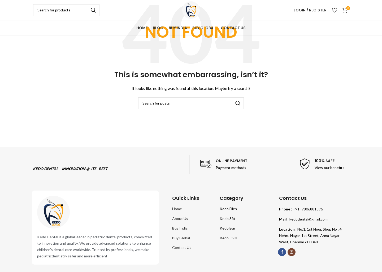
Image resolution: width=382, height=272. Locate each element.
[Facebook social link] (282, 252)
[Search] (66, 12)
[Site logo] (191, 11)
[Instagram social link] (292, 252)
